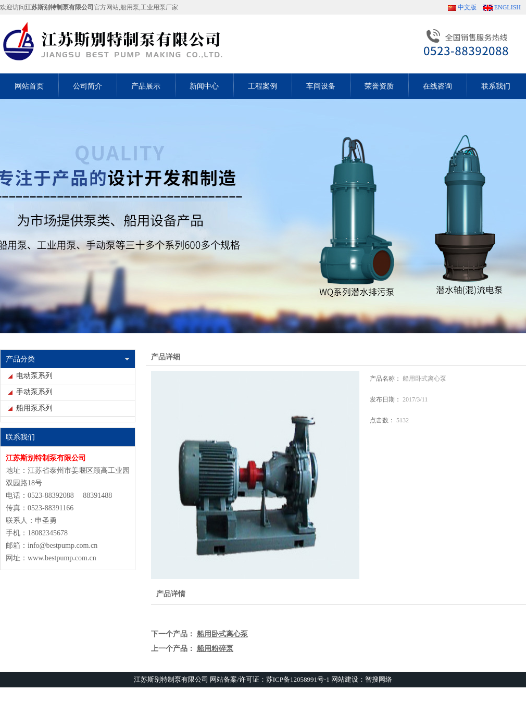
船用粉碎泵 (215, 648)
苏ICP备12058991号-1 (298, 679)
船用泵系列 (34, 408)
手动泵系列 (34, 392)
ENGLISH (507, 7)
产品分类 (20, 359)
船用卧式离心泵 (222, 634)
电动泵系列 (34, 376)
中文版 (467, 7)
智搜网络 (378, 679)
